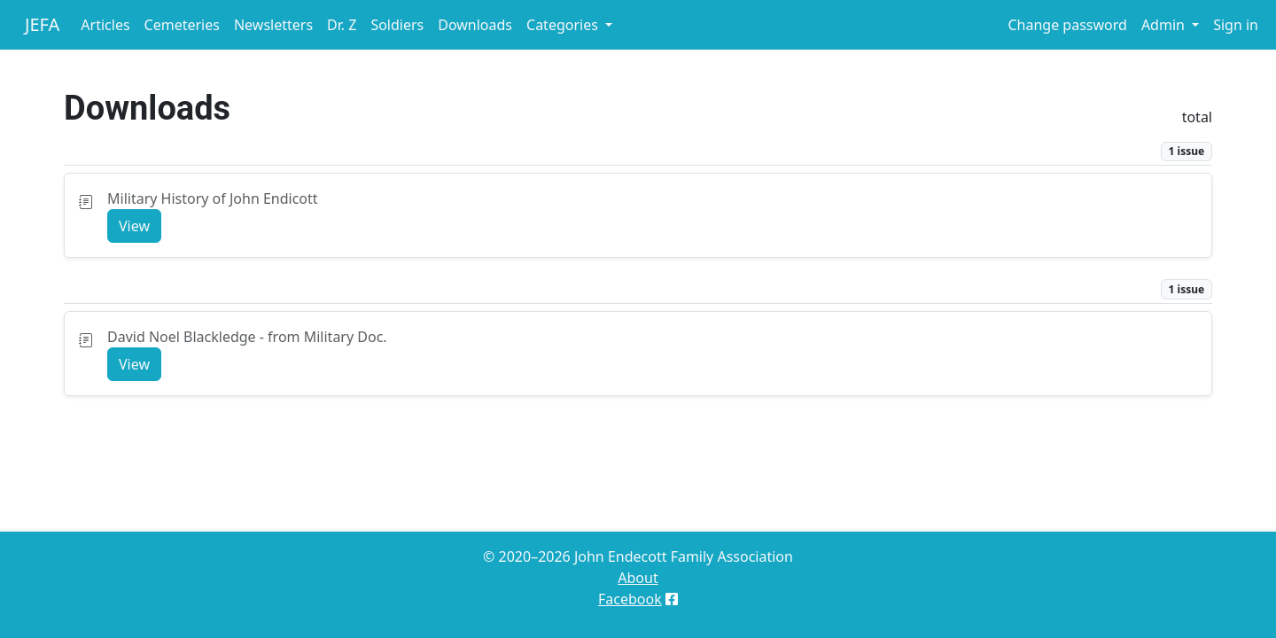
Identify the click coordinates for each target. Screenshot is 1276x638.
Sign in (1235, 25)
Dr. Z (341, 25)
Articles (105, 25)
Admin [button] (1164, 25)
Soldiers (397, 25)
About (637, 577)
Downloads (475, 25)
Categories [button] (564, 25)
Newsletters (273, 25)
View (134, 226)
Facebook (630, 599)
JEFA (42, 24)
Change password (1067, 25)
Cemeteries (182, 25)
